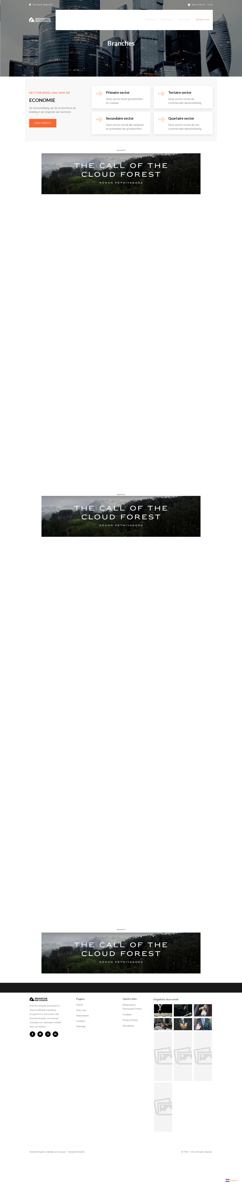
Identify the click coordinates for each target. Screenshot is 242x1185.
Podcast (168, 17)
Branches (206, 17)
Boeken (150, 17)
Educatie (187, 17)
